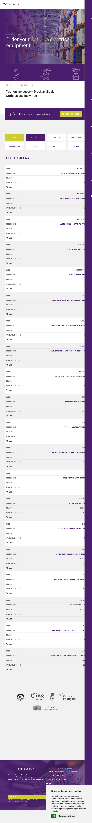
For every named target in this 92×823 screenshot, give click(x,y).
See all (14, 150)
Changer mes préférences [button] (66, 816)
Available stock (26, 97)
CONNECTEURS (77, 150)
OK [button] (54, 816)
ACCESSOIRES (14, 158)
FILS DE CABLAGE (35, 150)
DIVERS (77, 158)
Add (9, 200)
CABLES (56, 158)
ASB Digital (26, 814)
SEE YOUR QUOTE (70, 126)
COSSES (56, 150)
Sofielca (11, 97)
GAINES (35, 158)
